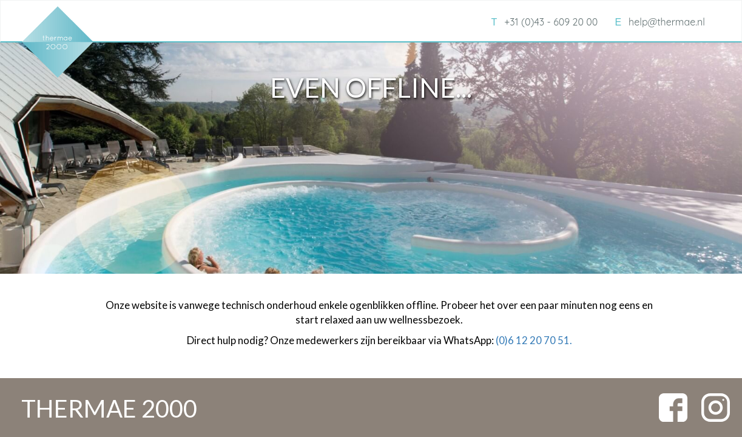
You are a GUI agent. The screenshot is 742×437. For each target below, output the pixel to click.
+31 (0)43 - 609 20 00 (544, 22)
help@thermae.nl (660, 22)
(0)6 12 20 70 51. (534, 340)
